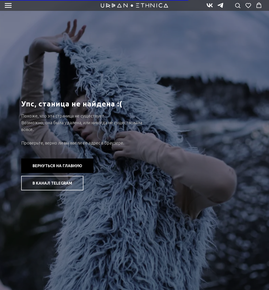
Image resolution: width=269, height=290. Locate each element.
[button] (238, 5)
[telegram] (220, 8)
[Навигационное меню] (8, 5)
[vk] (209, 8)
